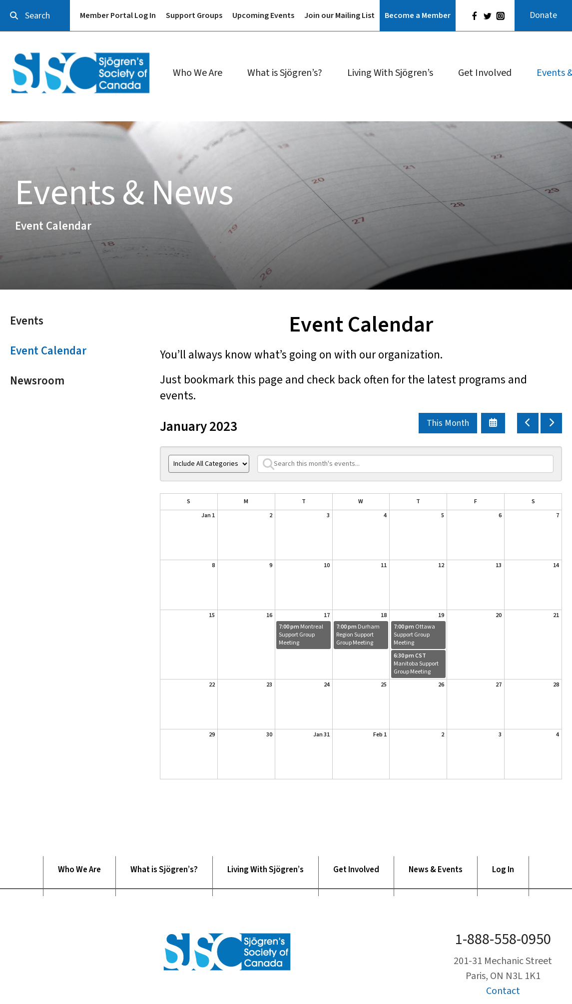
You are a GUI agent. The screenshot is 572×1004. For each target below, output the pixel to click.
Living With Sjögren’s (390, 73)
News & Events (436, 870)
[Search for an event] (405, 464)
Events (26, 321)
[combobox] (35, 15)
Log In (503, 870)
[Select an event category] (208, 464)
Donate (543, 15)
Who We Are (197, 73)
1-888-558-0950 (503, 939)
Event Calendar (48, 350)
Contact (503, 991)
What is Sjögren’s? (284, 73)
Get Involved (485, 73)
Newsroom (37, 380)
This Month (448, 423)
